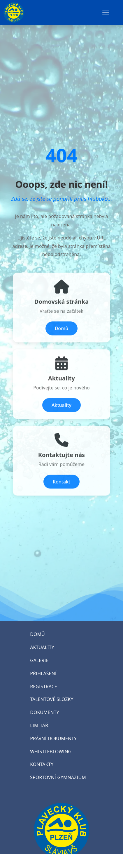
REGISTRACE (43, 686)
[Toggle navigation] (106, 12)
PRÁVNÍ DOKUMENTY (53, 738)
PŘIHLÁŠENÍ (43, 673)
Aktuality (61, 410)
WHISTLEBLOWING (50, 751)
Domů (61, 334)
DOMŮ (37, 634)
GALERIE (39, 660)
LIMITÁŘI (40, 725)
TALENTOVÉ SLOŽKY (51, 699)
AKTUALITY (42, 647)
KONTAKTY (41, 764)
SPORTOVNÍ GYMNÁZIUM (58, 777)
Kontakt (61, 487)
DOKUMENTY (44, 712)
